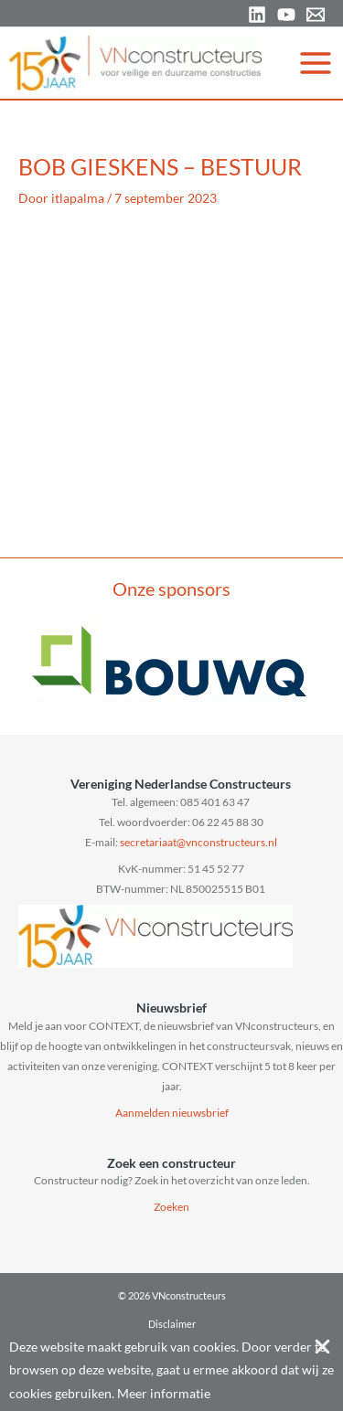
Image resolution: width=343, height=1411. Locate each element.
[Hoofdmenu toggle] (316, 63)
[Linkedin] (257, 14)
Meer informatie (163, 1393)
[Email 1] (315, 14)
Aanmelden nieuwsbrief (172, 1112)
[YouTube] (286, 14)
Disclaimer (172, 1324)
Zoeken (171, 1207)
